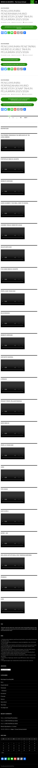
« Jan (2, 752)
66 (20, 117)
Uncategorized (5, 8)
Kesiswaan (3, 687)
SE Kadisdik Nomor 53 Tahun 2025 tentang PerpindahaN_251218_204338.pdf (19, 99)
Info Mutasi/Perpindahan (11, 718)
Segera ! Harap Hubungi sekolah (19, 729)
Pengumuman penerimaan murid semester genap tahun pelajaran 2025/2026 (17, 15)
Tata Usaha (3, 704)
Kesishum (4, 690)
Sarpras (3, 699)
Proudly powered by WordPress (7, 766)
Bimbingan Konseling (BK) (7, 679)
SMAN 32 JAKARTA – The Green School (13, 2)
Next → (26, 117)
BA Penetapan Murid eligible (10, 59)
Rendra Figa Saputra (6, 726)
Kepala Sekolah (4, 685)
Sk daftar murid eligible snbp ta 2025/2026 (14, 64)
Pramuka (3, 696)
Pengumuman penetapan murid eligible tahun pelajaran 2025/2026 (18, 49)
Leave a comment (28, 22)
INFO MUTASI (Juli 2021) (11, 720)
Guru (2, 682)
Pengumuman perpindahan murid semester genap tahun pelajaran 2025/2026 (17, 87)
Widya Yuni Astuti (17, 22)
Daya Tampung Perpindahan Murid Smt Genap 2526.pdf (17, 104)
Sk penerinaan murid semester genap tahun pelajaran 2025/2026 (19, 27)
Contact (14, 726)
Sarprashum (4, 702)
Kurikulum (3, 693)
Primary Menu (36, 2)
